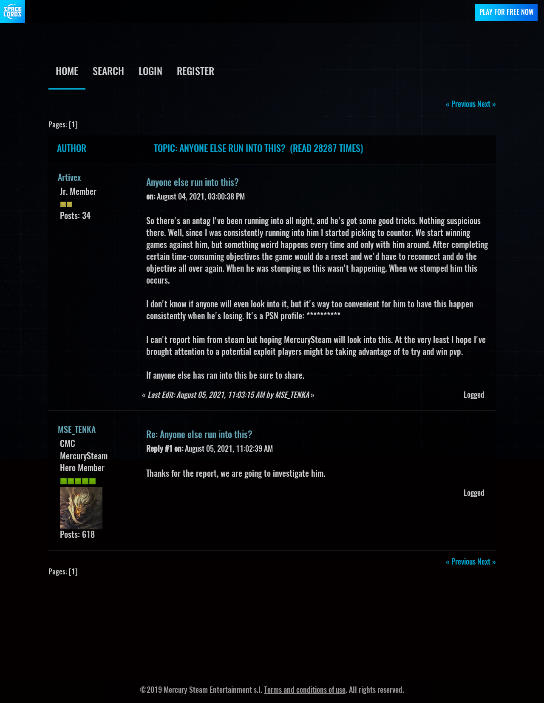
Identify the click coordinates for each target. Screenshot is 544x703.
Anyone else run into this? (192, 183)
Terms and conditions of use (305, 691)
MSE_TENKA (77, 430)
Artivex (69, 178)
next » (486, 105)
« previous (461, 105)
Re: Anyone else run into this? (199, 435)
